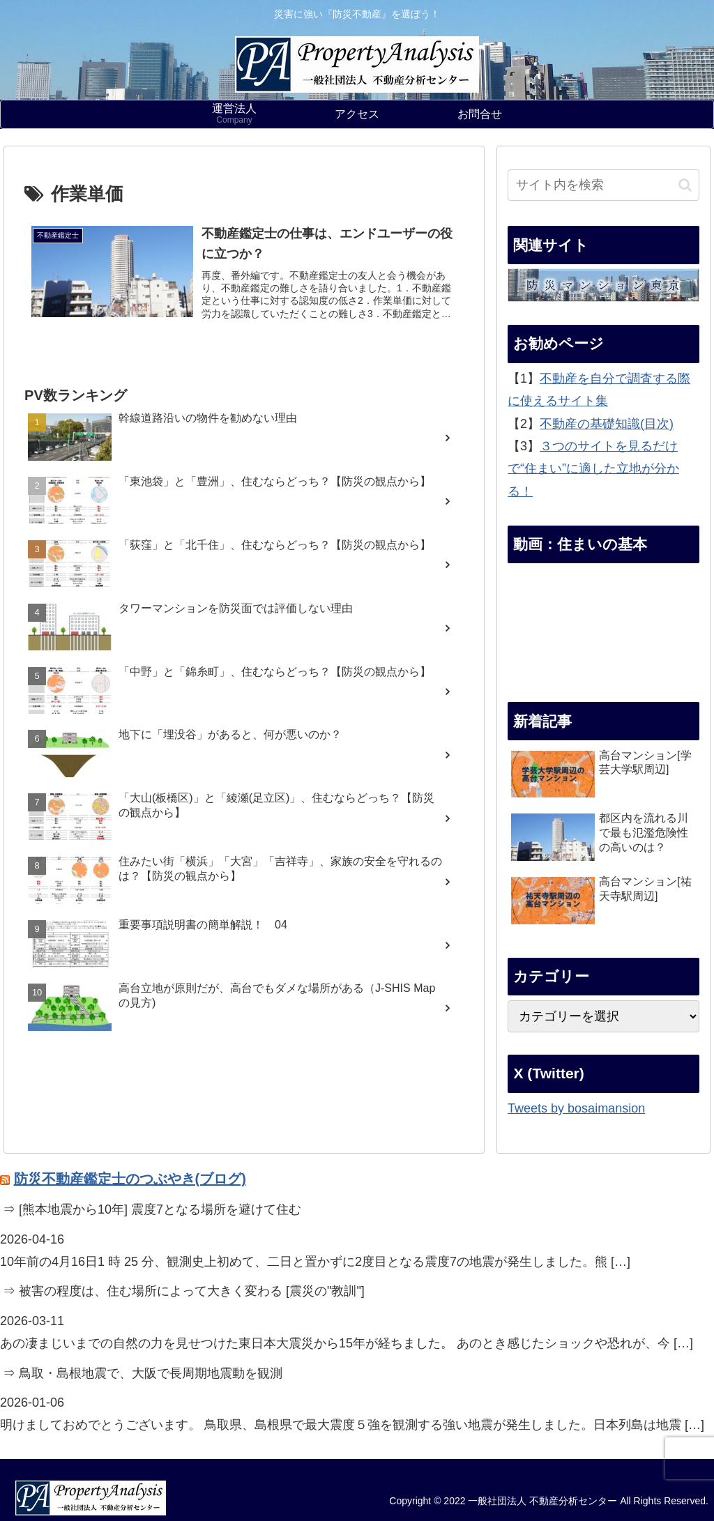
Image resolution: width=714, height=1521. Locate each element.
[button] (685, 185)
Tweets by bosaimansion (576, 1108)
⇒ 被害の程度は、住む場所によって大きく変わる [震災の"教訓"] (184, 1291)
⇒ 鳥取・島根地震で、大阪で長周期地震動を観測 (142, 1373)
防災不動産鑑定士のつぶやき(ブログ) (130, 1178)
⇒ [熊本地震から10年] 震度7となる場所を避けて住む (152, 1209)
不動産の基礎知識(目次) (607, 424)
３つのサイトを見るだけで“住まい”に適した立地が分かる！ (593, 468)
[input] (603, 185)
